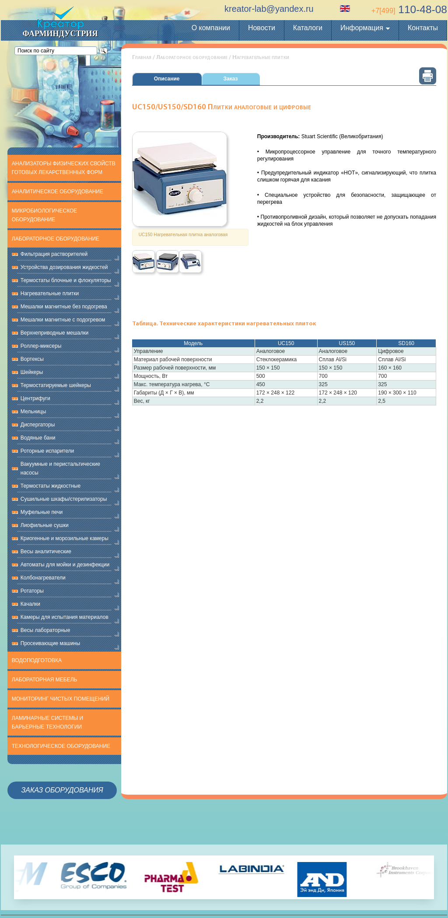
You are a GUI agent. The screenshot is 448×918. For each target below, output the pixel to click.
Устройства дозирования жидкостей (64, 267)
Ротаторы (32, 591)
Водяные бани (38, 438)
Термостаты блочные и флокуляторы (66, 280)
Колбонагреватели (43, 578)
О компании (211, 27)
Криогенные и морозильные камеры (64, 538)
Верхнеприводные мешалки (54, 333)
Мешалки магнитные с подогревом (63, 320)
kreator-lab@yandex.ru (269, 9)
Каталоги (307, 27)
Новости (261, 27)
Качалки (30, 604)
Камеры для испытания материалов (64, 617)
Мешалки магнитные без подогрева (64, 307)
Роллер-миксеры (41, 346)
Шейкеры (32, 372)
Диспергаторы (38, 425)
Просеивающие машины (50, 643)
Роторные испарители (47, 451)
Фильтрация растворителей (54, 254)
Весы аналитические (46, 551)
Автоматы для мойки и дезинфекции (65, 565)
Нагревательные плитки (50, 293)
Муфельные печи (42, 512)
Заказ (231, 79)
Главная (141, 57)
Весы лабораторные (45, 630)
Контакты (423, 27)
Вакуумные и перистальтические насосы (60, 468)
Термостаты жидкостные (50, 486)
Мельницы (33, 411)
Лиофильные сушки (45, 525)
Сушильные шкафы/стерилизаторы (64, 499)
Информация (361, 27)
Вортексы (32, 359)
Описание (167, 79)
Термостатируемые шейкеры (56, 385)
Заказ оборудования (62, 790)
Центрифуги (35, 398)
